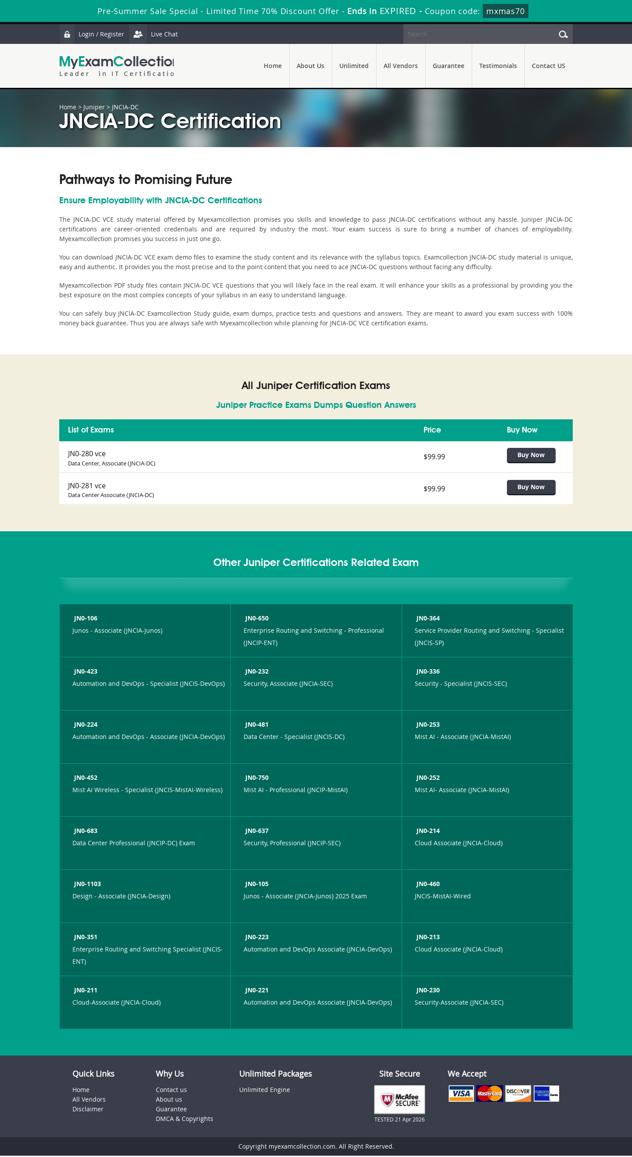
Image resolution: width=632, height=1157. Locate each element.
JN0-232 (256, 672)
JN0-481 (256, 725)
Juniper (94, 107)
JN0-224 (84, 725)
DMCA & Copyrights (184, 1120)
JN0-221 (256, 991)
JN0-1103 (86, 885)
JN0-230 (427, 991)
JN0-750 (256, 779)
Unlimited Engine (264, 1091)
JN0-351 (84, 938)
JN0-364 (427, 619)
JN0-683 (84, 832)
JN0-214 (427, 832)
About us (169, 1100)
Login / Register (92, 34)
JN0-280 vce (87, 453)
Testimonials (498, 65)
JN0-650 (256, 619)
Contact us (171, 1091)
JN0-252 (427, 779)
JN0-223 (256, 938)
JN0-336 (427, 672)
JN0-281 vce (87, 485)
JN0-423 (84, 672)
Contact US (548, 65)
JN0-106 (84, 619)
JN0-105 (256, 885)
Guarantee (448, 65)
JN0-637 (256, 832)
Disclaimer (88, 1110)
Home (273, 65)
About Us (310, 65)
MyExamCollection (119, 66)
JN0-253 (427, 725)
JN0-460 (427, 885)
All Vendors (401, 65)
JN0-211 (84, 991)
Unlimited (354, 65)
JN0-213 (427, 938)
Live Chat (154, 34)
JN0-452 (84, 779)
